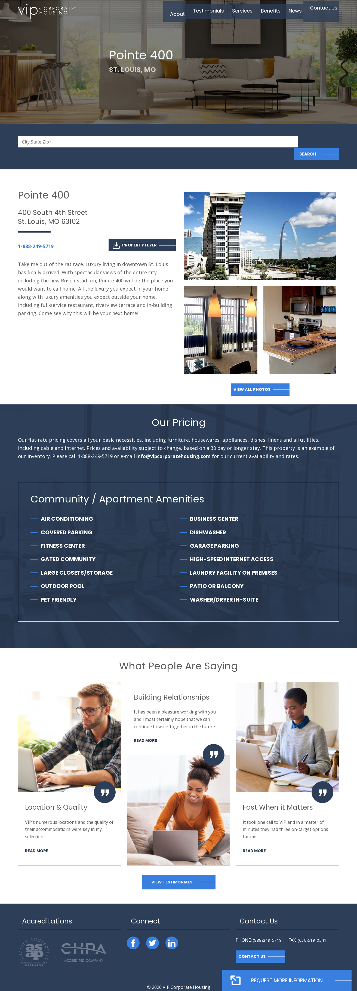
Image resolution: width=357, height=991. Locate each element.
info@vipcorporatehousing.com (174, 444)
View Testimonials (171, 870)
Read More (37, 838)
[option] (69, 761)
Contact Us (252, 944)
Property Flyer (134, 233)
